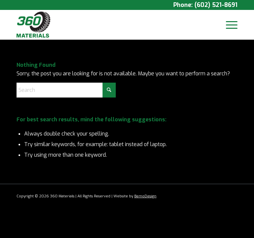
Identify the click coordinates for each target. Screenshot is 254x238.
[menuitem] (228, 25)
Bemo (139, 196)
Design (150, 196)
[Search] (66, 90)
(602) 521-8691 (215, 5)
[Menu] (228, 25)
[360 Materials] (33, 25)
